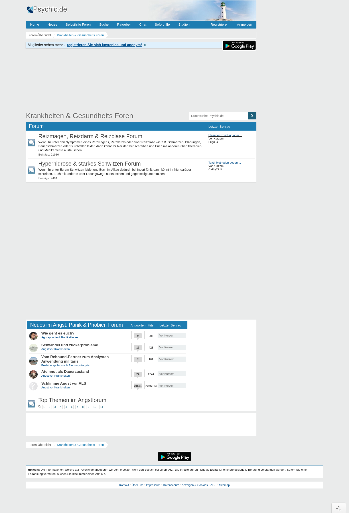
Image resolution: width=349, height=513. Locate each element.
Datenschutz (171, 485)
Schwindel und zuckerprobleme (69, 345)
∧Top (338, 508)
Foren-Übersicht (40, 445)
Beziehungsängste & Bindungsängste (65, 365)
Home (34, 24)
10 (94, 406)
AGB (213, 485)
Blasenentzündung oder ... (225, 135)
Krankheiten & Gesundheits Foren (79, 116)
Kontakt (124, 485)
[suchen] (218, 116)
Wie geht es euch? (58, 333)
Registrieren (220, 24)
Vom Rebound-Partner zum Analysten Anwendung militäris (75, 359)
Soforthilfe (162, 24)
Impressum (153, 485)
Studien (184, 24)
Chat (142, 24)
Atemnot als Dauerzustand (65, 371)
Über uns (138, 485)
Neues (52, 24)
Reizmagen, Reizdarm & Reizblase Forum (90, 136)
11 (101, 406)
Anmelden (244, 24)
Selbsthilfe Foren (78, 24)
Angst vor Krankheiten (55, 349)
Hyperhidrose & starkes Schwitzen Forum (90, 163)
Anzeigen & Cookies (195, 485)
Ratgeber (124, 24)
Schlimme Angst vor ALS (63, 383)
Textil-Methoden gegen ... (225, 162)
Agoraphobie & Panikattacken (60, 337)
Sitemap (224, 485)
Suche (104, 24)
